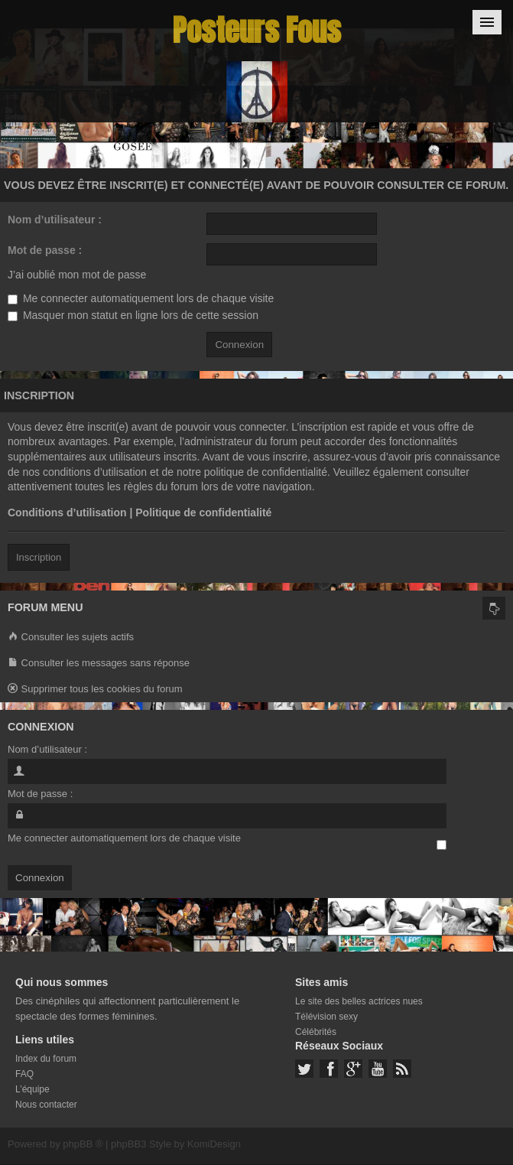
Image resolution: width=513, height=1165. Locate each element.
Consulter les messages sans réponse (99, 663)
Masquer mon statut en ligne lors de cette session (133, 315)
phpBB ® (82, 1144)
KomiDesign (214, 1144)
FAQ (24, 1074)
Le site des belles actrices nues (359, 1001)
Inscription (38, 557)
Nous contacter (46, 1104)
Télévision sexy (326, 1016)
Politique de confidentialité (203, 512)
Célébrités (315, 1032)
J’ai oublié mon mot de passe (77, 274)
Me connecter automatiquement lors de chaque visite (141, 298)
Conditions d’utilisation (67, 512)
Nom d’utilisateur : (55, 219)
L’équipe (32, 1089)
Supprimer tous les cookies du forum (95, 689)
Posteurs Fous (257, 30)
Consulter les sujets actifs (71, 637)
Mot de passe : (45, 250)
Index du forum (45, 1058)
